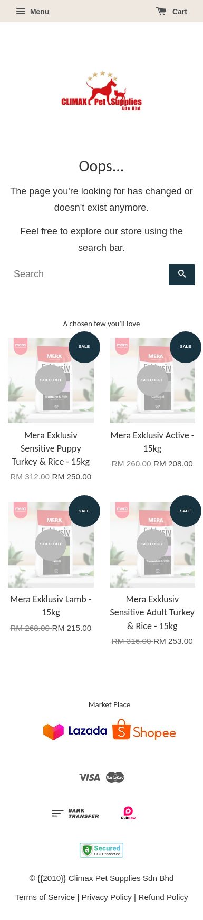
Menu (32, 11)
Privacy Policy (107, 897)
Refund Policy (163, 897)
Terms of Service (45, 897)
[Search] (88, 274)
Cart (171, 11)
